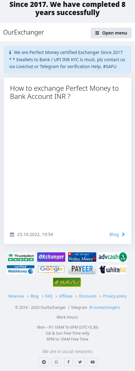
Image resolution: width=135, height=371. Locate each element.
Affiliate (65, 296)
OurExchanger (23, 32)
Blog (117, 234)
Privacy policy (115, 296)
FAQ (48, 296)
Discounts (88, 296)
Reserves (16, 296)
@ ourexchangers (104, 307)
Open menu (111, 33)
